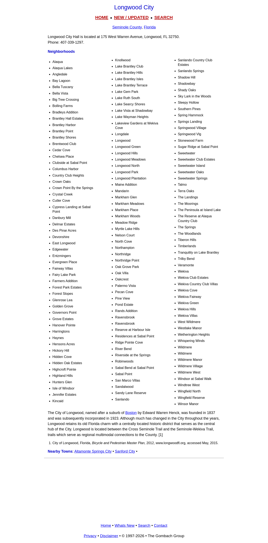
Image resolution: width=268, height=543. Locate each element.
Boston (131, 413)
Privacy (90, 536)
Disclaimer (109, 536)
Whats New (125, 525)
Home (106, 525)
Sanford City (125, 451)
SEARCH (163, 17)
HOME (101, 17)
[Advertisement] (134, 489)
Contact (160, 525)
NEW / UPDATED (131, 17)
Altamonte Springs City (93, 451)
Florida (150, 27)
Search (144, 525)
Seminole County (127, 27)
